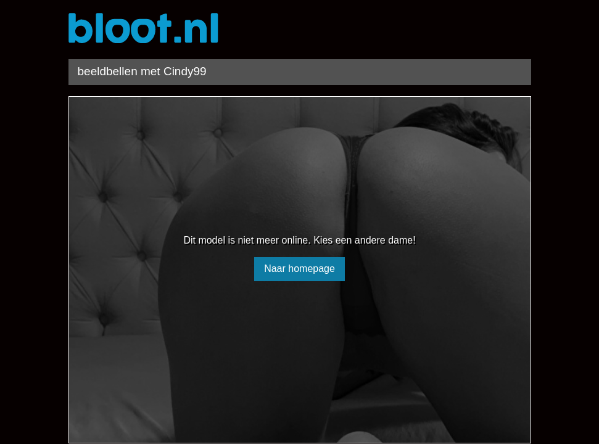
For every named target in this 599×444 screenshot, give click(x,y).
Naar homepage (299, 268)
